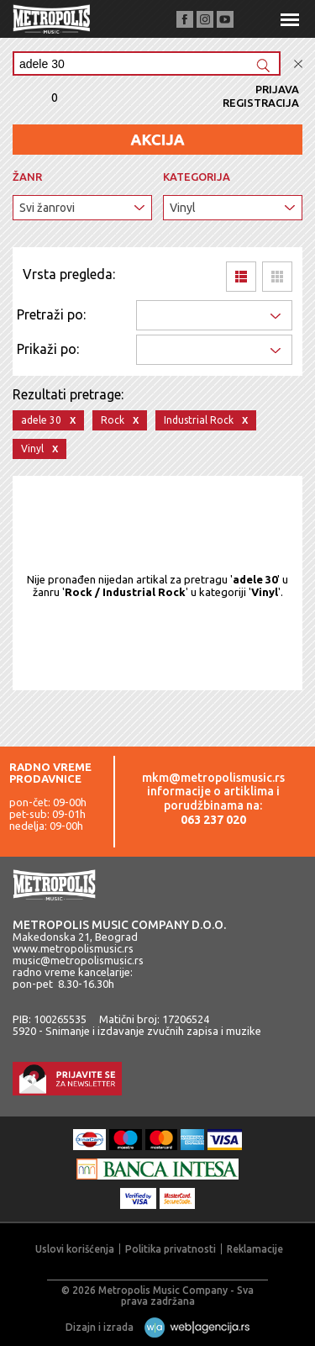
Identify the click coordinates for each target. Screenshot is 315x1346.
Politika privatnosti (170, 1248)
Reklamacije (255, 1248)
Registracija (261, 102)
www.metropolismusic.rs (73, 948)
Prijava (277, 89)
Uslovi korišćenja (74, 1248)
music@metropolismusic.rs (78, 960)
